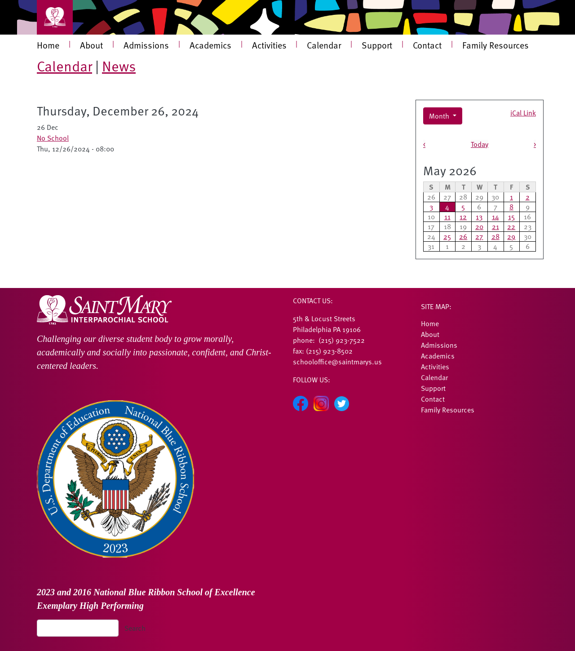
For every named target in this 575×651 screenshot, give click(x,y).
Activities (269, 45)
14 (495, 216)
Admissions (146, 45)
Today (479, 144)
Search (135, 628)
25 (447, 236)
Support (377, 45)
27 (479, 236)
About (91, 45)
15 (511, 216)
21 (495, 226)
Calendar (324, 45)
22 (511, 226)
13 (479, 216)
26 (463, 236)
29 (511, 236)
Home (48, 45)
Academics (210, 45)
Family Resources (495, 45)
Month (440, 116)
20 (479, 226)
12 (463, 216)
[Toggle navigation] (55, 17)
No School (53, 138)
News (119, 65)
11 (447, 216)
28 (495, 236)
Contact (427, 45)
